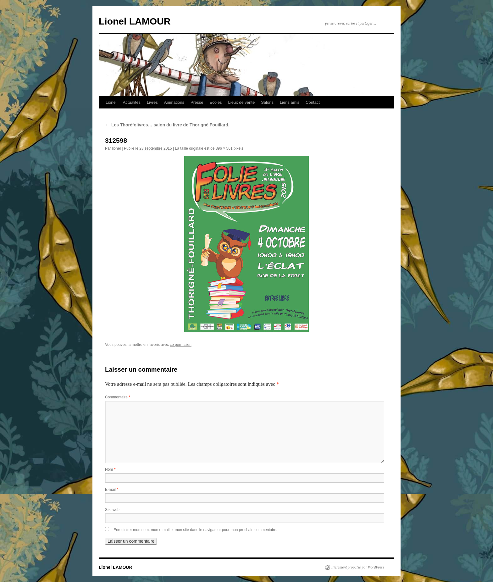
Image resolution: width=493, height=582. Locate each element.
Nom (110, 469)
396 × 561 (224, 148)
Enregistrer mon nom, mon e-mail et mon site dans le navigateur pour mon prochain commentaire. (195, 530)
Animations (174, 102)
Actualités (132, 102)
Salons (267, 102)
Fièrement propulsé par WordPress (357, 567)
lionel (116, 148)
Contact (313, 102)
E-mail (111, 489)
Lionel (111, 102)
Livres (152, 102)
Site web (112, 509)
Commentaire (117, 397)
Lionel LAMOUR (134, 21)
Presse (197, 102)
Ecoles (216, 102)
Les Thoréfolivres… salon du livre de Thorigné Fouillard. (167, 124)
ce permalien (180, 344)
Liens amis (289, 102)
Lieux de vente (241, 102)
